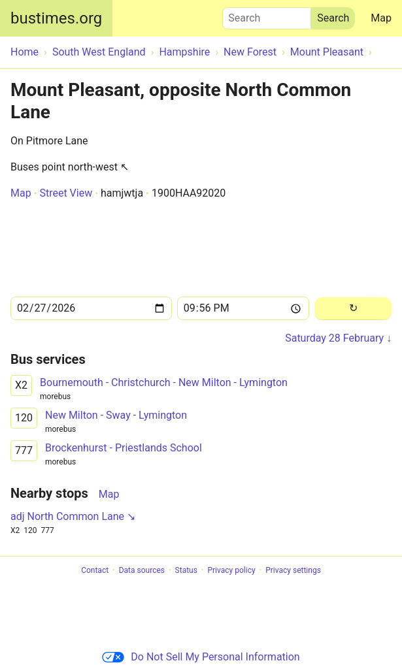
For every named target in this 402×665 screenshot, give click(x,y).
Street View (65, 193)
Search (266, 15)
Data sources (142, 570)
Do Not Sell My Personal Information (200, 657)
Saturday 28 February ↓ (338, 338)
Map (381, 18)
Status (186, 570)
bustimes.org (56, 18)
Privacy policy (231, 570)
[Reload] (353, 308)
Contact (95, 570)
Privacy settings (293, 570)
